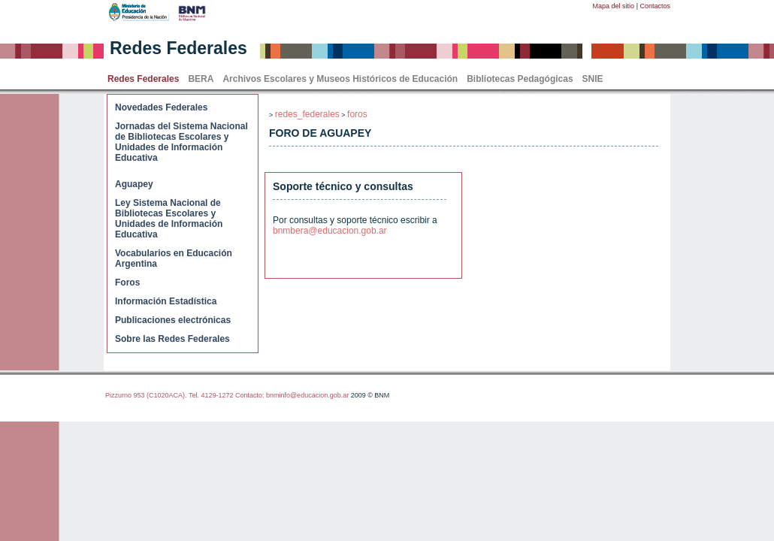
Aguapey (134, 184)
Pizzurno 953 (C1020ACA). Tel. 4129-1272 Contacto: (185, 395)
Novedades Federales (161, 107)
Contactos (654, 6)
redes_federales (307, 114)
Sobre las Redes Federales (172, 339)
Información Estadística (165, 301)
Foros (127, 282)
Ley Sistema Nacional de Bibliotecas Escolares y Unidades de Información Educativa (168, 219)
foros (357, 114)
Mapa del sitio (614, 6)
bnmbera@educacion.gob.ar (330, 230)
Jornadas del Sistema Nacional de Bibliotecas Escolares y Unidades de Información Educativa (181, 142)
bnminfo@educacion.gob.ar (307, 395)
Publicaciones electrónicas (173, 320)
